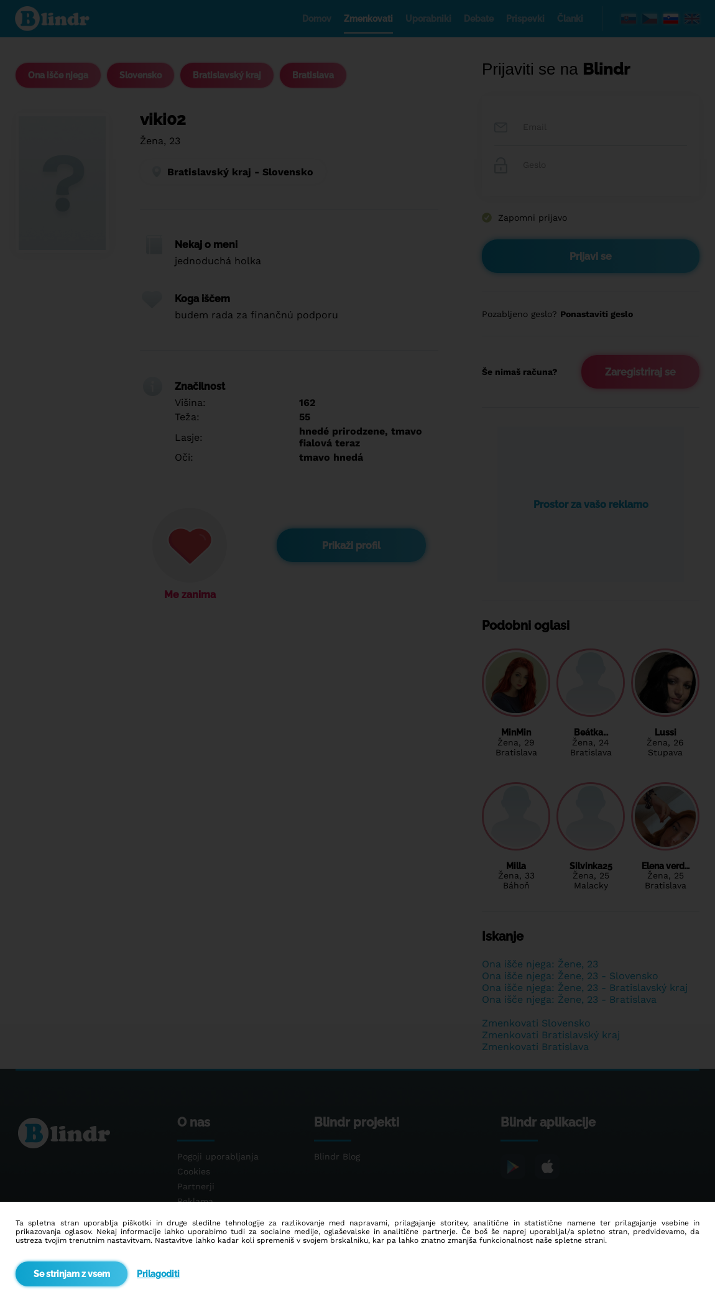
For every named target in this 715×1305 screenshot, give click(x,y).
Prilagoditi (158, 1274)
